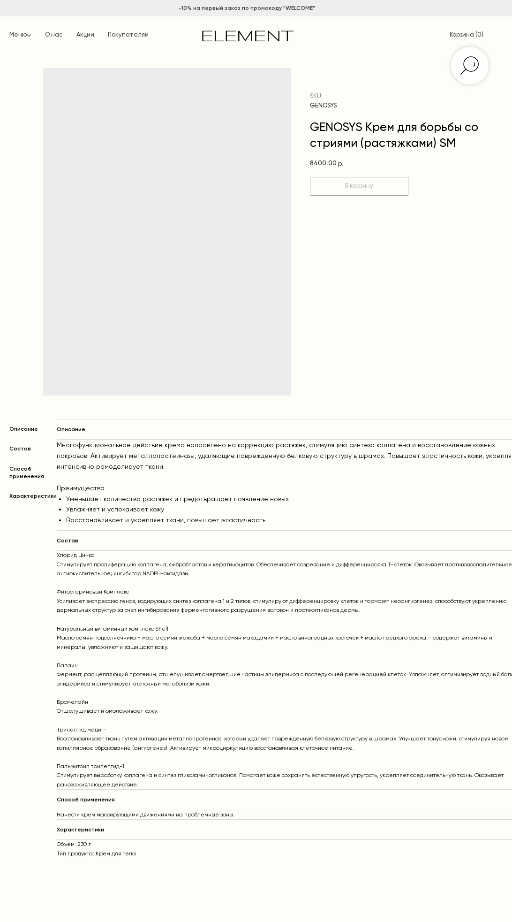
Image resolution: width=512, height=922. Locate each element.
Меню (18, 35)
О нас (53, 35)
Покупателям (128, 35)
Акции (85, 35)
